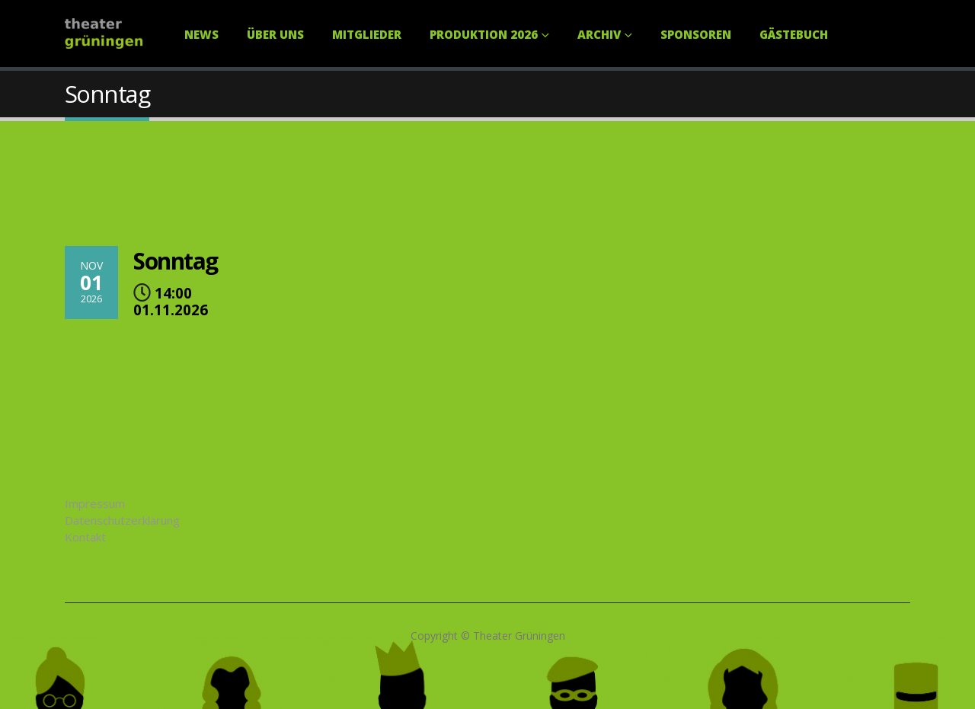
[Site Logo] (103, 33)
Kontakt (85, 537)
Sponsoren (695, 34)
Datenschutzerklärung (122, 520)
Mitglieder (366, 34)
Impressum (95, 503)
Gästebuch (793, 34)
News (201, 34)
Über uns (275, 34)
